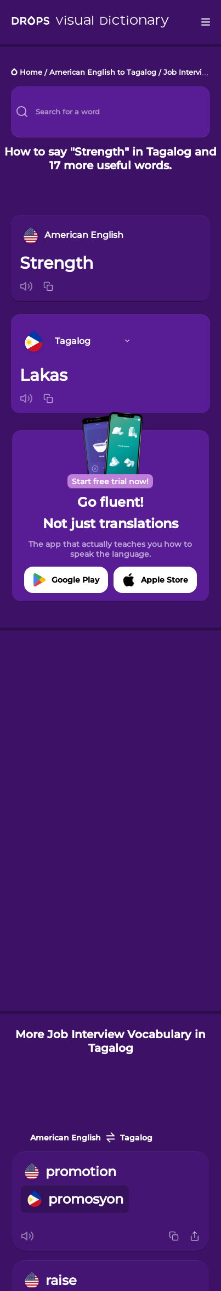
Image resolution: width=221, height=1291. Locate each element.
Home (31, 73)
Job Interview (188, 73)
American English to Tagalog (102, 73)
